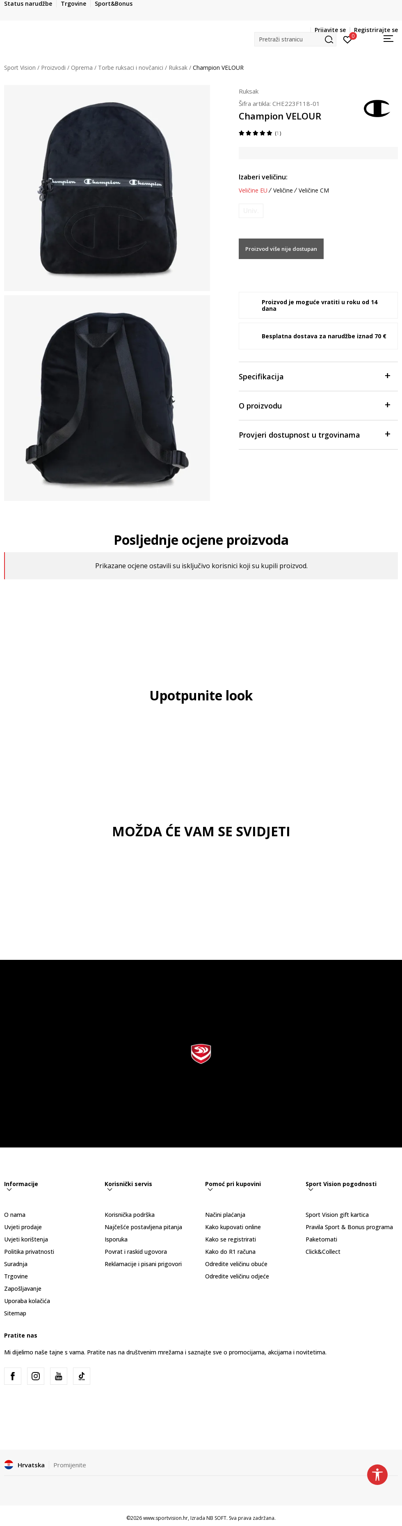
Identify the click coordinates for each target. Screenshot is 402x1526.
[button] (295, 39)
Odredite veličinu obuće (236, 1264)
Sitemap (15, 1313)
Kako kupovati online (233, 1227)
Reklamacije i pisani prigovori (143, 1264)
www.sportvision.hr (165, 1518)
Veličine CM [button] (314, 190)
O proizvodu (314, 405)
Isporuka (116, 1239)
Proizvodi (53, 67)
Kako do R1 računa (230, 1251)
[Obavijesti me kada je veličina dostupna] (251, 211)
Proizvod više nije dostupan (281, 248)
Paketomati (321, 1239)
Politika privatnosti (29, 1251)
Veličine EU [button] (253, 190)
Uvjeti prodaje (23, 1227)
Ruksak (178, 67)
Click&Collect (323, 1251)
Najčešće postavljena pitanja (143, 1227)
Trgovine (16, 1276)
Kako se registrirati (230, 1239)
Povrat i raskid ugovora (136, 1251)
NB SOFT (216, 1518)
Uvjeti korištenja (26, 1239)
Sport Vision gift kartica (337, 1215)
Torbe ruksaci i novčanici (130, 67)
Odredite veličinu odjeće (237, 1276)
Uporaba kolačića (27, 1301)
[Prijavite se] (348, 39)
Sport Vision (20, 67)
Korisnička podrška (130, 1215)
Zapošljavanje (22, 1288)
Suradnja (15, 1264)
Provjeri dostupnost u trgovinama (314, 434)
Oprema (82, 67)
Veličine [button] (283, 190)
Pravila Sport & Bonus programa (349, 1227)
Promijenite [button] (69, 1465)
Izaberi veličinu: (263, 177)
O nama (14, 1215)
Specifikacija (314, 375)
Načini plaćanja (225, 1215)
